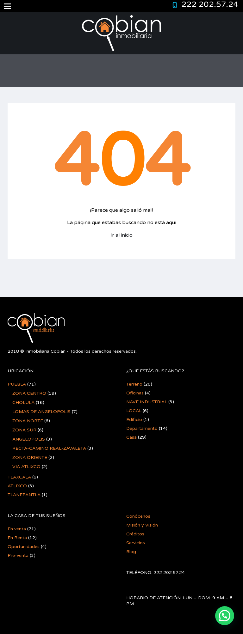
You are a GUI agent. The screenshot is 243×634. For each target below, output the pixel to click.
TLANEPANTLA (24, 494)
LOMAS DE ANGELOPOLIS (41, 411)
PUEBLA (17, 384)
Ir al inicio (121, 235)
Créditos (135, 534)
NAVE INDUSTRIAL (146, 402)
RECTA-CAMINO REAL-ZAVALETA (49, 448)
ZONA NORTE (27, 421)
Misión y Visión (142, 525)
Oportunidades (24, 546)
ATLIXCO (17, 486)
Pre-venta (18, 555)
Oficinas (135, 393)
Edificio (134, 419)
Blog (131, 551)
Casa (131, 437)
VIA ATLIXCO (26, 466)
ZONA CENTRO (29, 393)
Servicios (135, 543)
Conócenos (138, 516)
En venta (17, 529)
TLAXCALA (19, 477)
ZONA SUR (24, 430)
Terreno (134, 384)
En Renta (17, 537)
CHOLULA (23, 402)
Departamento (142, 428)
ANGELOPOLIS (28, 439)
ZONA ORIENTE (29, 457)
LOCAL (133, 410)
